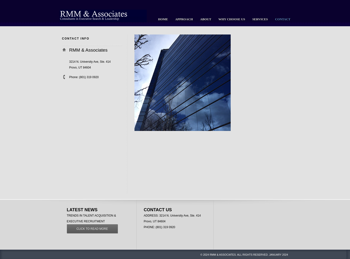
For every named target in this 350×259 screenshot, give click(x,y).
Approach (184, 19)
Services (260, 19)
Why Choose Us (231, 19)
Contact (282, 19)
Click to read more (92, 229)
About (205, 19)
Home (163, 19)
